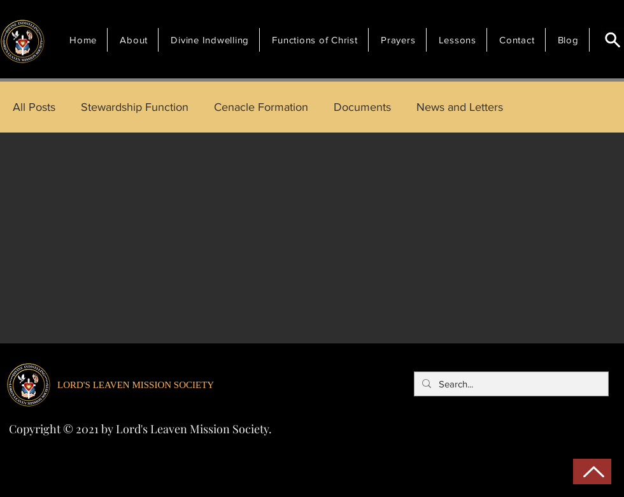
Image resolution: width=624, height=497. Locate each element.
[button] (136, 40)
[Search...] (510, 384)
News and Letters (459, 107)
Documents (362, 107)
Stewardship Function (134, 107)
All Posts (34, 107)
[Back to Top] (592, 471)
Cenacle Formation (261, 107)
